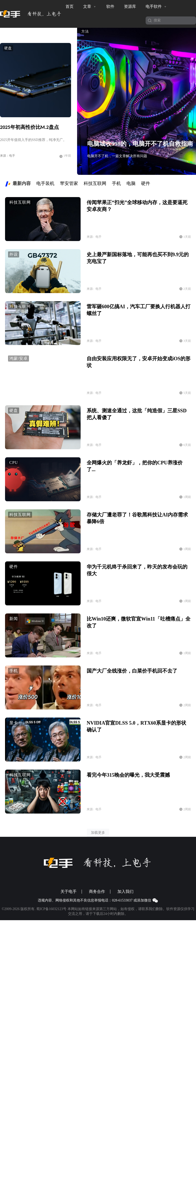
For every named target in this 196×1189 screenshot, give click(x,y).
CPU (13, 462)
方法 (85, 31)
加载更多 (98, 833)
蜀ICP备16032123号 (51, 909)
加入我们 (125, 892)
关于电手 (68, 892)
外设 (13, 254)
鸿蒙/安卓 (18, 358)
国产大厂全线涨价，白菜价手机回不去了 (132, 671)
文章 (90, 6)
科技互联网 (20, 202)
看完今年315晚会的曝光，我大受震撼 (128, 775)
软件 (110, 6)
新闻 (13, 618)
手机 (13, 671)
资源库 (130, 6)
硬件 (13, 566)
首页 (70, 6)
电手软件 (156, 6)
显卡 (13, 723)
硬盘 (8, 48)
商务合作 (97, 892)
